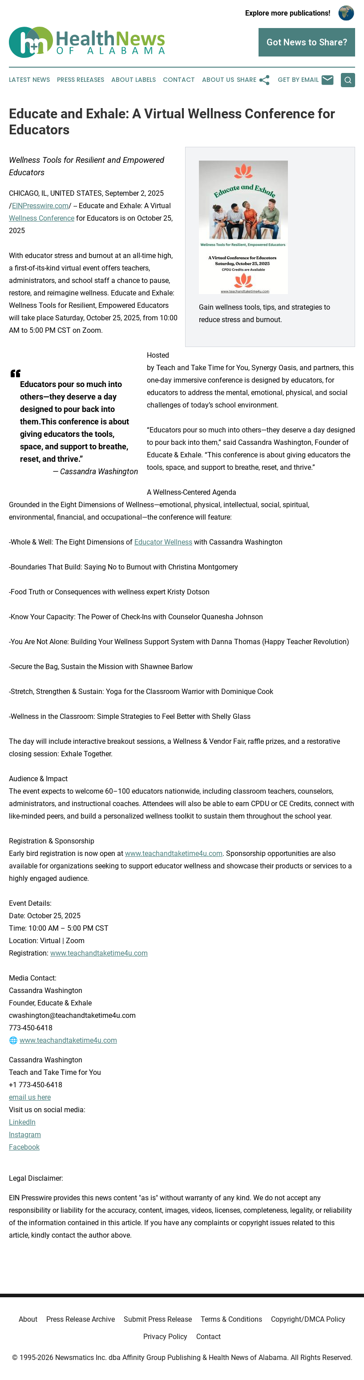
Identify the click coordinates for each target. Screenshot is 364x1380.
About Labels (133, 80)
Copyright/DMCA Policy (308, 1319)
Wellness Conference (41, 218)
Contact (179, 80)
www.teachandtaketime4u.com (173, 853)
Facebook (24, 1147)
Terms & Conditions (231, 1319)
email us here (30, 1097)
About (28, 1319)
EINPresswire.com (40, 206)
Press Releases (80, 80)
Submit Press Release (158, 1319)
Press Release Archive (80, 1319)
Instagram (25, 1134)
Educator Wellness (163, 542)
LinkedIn (22, 1122)
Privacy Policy (165, 1336)
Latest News (29, 80)
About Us (218, 80)
